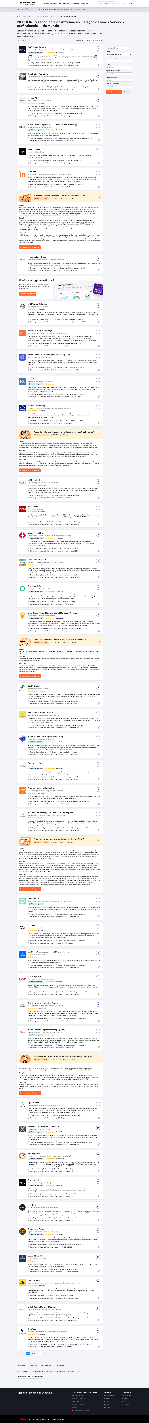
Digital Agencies (28, 16)
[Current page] (39, 1353)
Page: (33, 1353)
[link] (64, 3)
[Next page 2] (28, 1353)
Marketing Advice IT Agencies (46, 16)
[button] (120, 3)
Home (18, 16)
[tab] (21, 1366)
